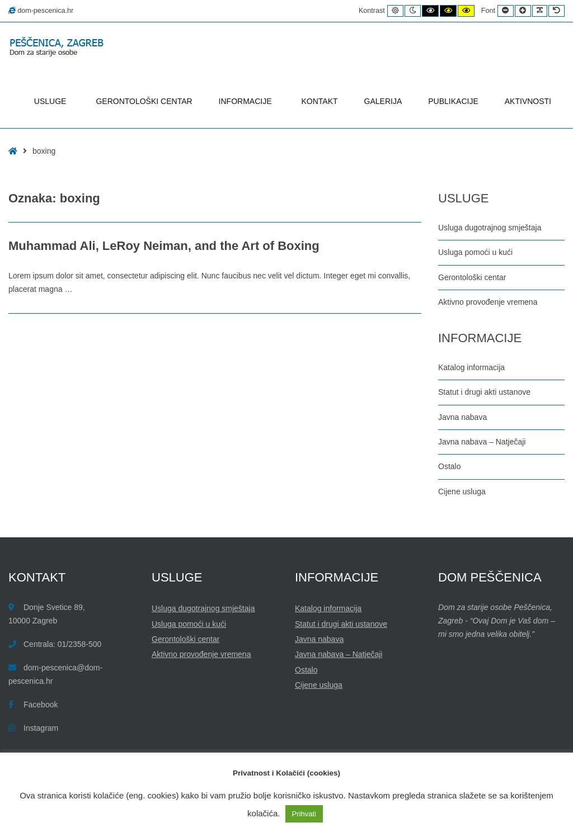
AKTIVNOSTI (528, 101)
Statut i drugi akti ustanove (484, 391)
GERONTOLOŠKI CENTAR (144, 101)
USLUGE (52, 101)
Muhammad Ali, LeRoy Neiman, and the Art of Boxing (164, 246)
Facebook (41, 704)
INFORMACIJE (247, 101)
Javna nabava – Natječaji (481, 441)
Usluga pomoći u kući (475, 252)
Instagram (41, 728)
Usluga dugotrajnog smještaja (489, 227)
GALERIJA (383, 101)
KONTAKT (320, 101)
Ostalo (449, 466)
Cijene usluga (462, 491)
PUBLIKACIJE (453, 101)
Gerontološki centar (472, 277)
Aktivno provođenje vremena (487, 301)
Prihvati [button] (304, 814)
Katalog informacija (471, 367)
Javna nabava (462, 417)
